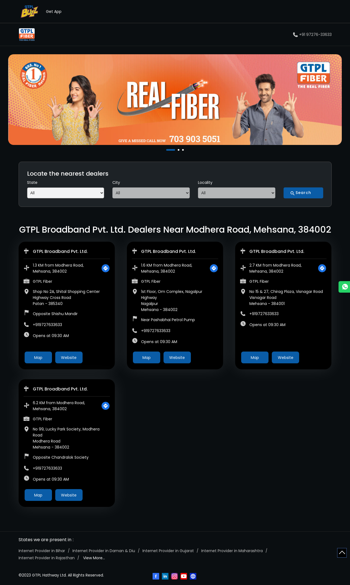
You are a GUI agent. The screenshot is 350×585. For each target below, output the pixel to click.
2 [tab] (179, 150)
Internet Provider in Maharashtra (232, 551)
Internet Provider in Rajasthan (47, 558)
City (116, 182)
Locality (205, 182)
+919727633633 (47, 324)
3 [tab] (183, 150)
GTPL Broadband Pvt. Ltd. (60, 251)
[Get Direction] (105, 268)
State (32, 182)
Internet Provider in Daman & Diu (103, 551)
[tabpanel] (175, 99)
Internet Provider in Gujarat (168, 551)
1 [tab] (167, 150)
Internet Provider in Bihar (42, 551)
